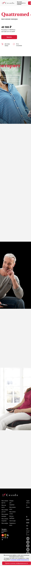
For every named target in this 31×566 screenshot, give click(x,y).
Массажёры (4, 523)
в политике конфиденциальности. (19, 559)
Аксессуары (12, 520)
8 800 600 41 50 (27, 523)
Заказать (9, 37)
